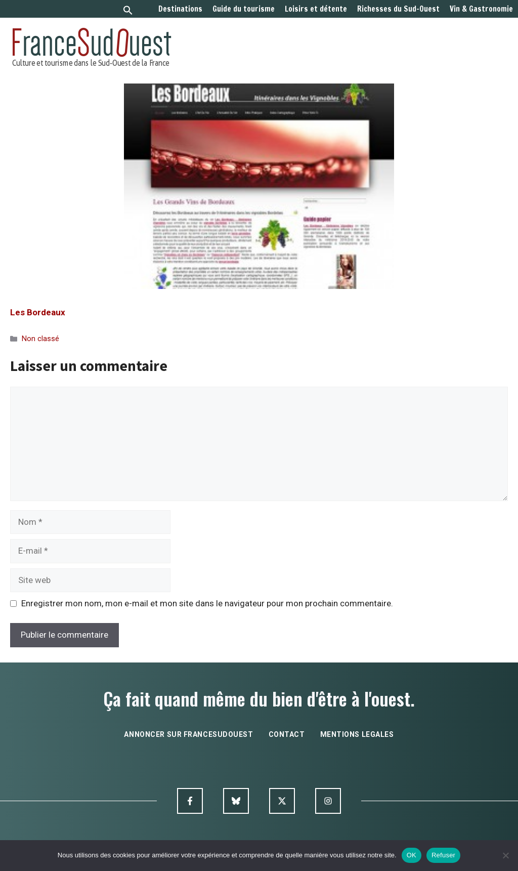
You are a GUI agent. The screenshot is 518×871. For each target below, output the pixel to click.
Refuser (443, 855)
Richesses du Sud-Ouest (398, 9)
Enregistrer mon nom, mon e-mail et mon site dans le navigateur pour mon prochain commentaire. (207, 603)
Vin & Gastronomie (481, 9)
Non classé (40, 339)
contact (287, 734)
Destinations (180, 9)
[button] (128, 11)
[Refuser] (505, 855)
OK (411, 855)
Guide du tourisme (243, 9)
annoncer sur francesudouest (188, 734)
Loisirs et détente (316, 9)
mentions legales (357, 734)
